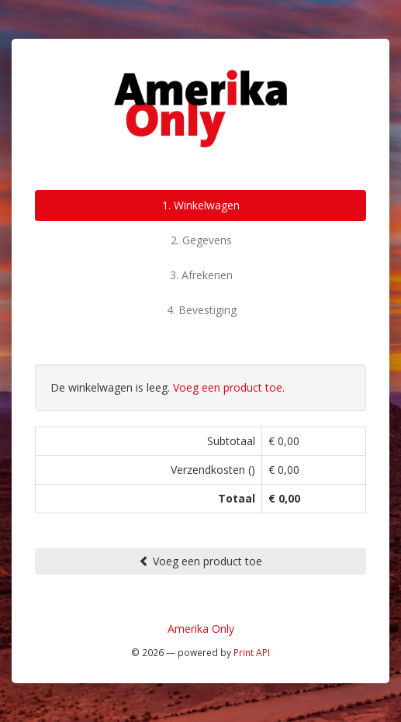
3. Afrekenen (201, 275)
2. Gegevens (201, 240)
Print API (251, 652)
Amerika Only (201, 628)
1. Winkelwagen (201, 205)
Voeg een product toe (200, 561)
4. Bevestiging (202, 309)
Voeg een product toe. (229, 387)
